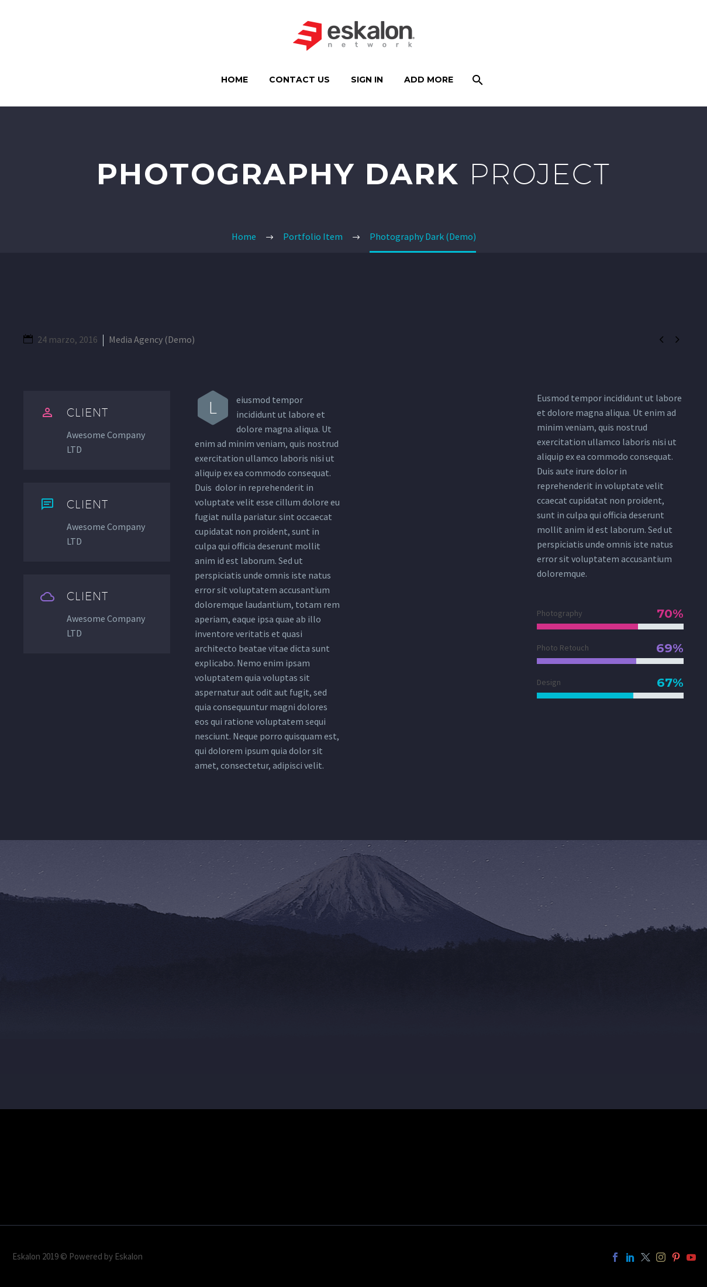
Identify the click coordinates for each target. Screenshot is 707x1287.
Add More (428, 79)
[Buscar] (476, 80)
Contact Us (299, 79)
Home (234, 79)
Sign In (367, 79)
